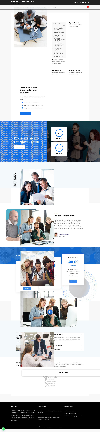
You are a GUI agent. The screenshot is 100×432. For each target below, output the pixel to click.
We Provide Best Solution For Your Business (58, 33)
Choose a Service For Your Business (58, 36)
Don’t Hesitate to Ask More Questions (58, 54)
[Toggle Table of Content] (63, 25)
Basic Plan (57, 49)
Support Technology (61, 39)
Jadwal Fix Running (51, 7)
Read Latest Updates (58, 56)
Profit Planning (59, 29)
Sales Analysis (59, 43)
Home (13, 7)
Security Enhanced (60, 31)
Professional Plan (58, 50)
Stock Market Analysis (59, 41)
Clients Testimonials (58, 46)
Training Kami (41, 7)
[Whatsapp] (3, 428)
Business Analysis (59, 27)
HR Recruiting (59, 45)
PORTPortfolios (56, 38)
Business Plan (58, 52)
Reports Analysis (59, 28)
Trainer (18, 7)
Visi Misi (29, 7)
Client (23, 7)
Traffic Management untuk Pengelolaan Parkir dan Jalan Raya (50, 411)
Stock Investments (60, 44)
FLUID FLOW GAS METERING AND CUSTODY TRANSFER (50, 415)
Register (34, 7)
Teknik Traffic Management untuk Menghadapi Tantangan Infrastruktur (49, 418)
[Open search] (88, 7)
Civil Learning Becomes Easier (22, 1)
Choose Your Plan (57, 48)
